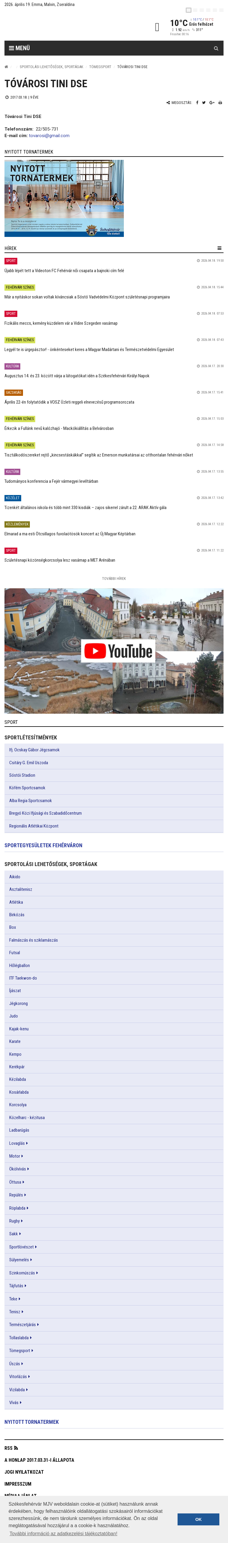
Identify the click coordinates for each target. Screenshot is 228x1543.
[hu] (189, 10)
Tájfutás (16, 1285)
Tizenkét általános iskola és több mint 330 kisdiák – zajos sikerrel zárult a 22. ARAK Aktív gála (85, 507)
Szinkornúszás (22, 1273)
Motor (14, 1156)
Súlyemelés (19, 1259)
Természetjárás (22, 1324)
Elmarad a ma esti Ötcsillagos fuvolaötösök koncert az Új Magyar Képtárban (69, 534)
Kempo (15, 1054)
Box (12, 927)
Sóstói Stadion (22, 775)
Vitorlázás (18, 1376)
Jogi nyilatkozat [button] (24, 1472)
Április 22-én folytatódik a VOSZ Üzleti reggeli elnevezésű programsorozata (69, 402)
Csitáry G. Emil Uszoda (28, 762)
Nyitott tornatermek (31, 1422)
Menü (19, 48)
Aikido (14, 876)
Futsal (14, 952)
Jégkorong (18, 1003)
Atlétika (16, 902)
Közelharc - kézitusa (27, 1117)
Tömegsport (100, 67)
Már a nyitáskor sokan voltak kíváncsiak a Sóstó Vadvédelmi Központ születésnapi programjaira (87, 297)
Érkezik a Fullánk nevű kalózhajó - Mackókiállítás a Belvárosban (59, 428)
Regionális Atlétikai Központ (33, 826)
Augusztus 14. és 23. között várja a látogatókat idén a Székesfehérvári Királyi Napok (77, 376)
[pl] (202, 10)
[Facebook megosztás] (197, 102)
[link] (114, 198)
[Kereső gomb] (216, 48)
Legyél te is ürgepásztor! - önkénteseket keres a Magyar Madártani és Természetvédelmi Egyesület (89, 349)
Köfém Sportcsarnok (27, 787)
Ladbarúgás (19, 1130)
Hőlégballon (19, 965)
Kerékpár (16, 1066)
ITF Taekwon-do (23, 978)
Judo (13, 1016)
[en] (195, 10)
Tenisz (14, 1311)
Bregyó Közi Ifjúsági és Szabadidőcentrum (45, 813)
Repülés (16, 1195)
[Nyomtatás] (220, 102)
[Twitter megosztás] (204, 102)
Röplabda (17, 1208)
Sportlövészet (21, 1247)
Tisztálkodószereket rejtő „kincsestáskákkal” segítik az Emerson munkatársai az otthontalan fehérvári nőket (98, 455)
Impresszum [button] (17, 1484)
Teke (13, 1299)
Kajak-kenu (19, 1029)
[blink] (221, 10)
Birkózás (16, 914)
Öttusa (15, 1182)
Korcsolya (18, 1104)
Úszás (14, 1363)
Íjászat (15, 990)
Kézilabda (17, 1079)
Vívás (14, 1402)
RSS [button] (8, 1448)
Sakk (13, 1233)
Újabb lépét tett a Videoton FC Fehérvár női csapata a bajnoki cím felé (64, 270)
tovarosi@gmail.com (49, 135)
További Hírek (114, 578)
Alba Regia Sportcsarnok (30, 800)
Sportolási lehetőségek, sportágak (51, 67)
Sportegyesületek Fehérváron (43, 845)
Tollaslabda (19, 1337)
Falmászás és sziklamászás (33, 940)
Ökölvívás (17, 1169)
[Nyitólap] (6, 67)
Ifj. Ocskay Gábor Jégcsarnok (34, 750)
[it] (215, 10)
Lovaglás (17, 1143)
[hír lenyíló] (219, 248)
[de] (208, 10)
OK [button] (198, 1519)
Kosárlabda (19, 1092)
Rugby (14, 1221)
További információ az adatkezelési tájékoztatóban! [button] (63, 1533)
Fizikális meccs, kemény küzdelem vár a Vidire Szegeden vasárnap (61, 323)
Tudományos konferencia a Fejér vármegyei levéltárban (51, 481)
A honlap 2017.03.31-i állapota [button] (39, 1460)
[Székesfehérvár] (59, 27)
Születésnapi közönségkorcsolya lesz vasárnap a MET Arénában (59, 560)
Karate (15, 1041)
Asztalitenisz (20, 889)
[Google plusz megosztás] (212, 102)
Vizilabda (17, 1389)
